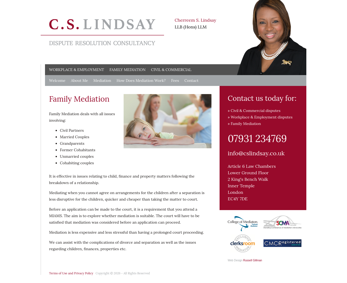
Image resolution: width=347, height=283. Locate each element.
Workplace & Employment (76, 69)
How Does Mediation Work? (141, 80)
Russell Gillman (252, 260)
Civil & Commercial (171, 69)
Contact (191, 80)
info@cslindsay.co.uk (256, 153)
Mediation (102, 80)
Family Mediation (128, 69)
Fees (175, 80)
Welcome (57, 80)
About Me (79, 80)
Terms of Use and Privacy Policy (71, 273)
